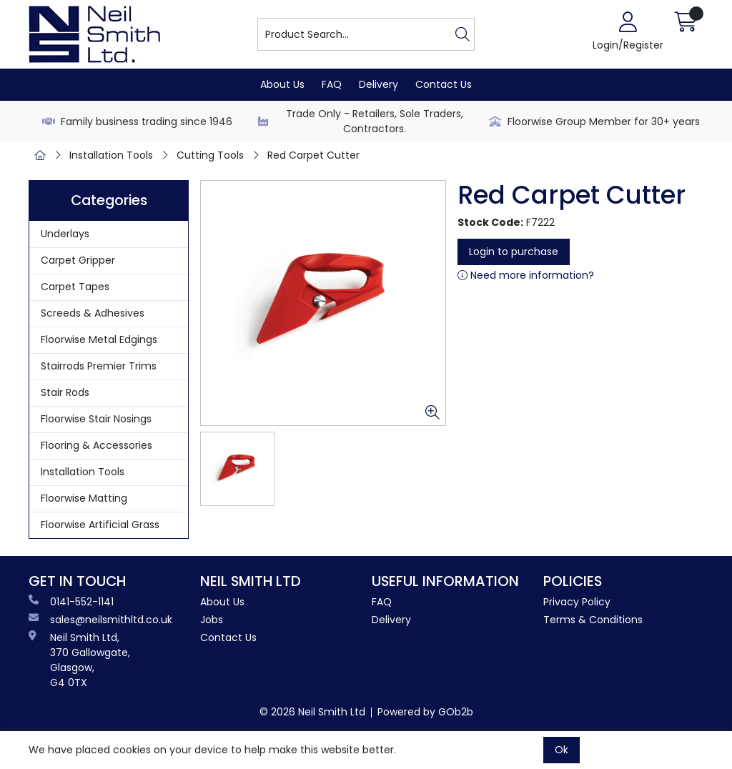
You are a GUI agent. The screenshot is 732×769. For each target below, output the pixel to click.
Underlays (65, 234)
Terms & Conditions (593, 619)
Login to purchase (513, 251)
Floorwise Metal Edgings (99, 339)
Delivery (378, 84)
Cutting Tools (210, 155)
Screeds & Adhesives (92, 313)
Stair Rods (65, 392)
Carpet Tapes (75, 286)
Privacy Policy (576, 602)
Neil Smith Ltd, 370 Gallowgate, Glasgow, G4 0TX (79, 660)
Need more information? (526, 275)
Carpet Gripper (78, 260)
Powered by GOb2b (425, 712)
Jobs (211, 619)
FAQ (332, 84)
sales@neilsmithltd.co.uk (100, 619)
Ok (561, 750)
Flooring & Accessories (96, 445)
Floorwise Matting (84, 498)
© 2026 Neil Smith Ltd (312, 712)
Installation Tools (111, 155)
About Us (282, 84)
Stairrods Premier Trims (99, 366)
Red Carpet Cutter (313, 155)
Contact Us (443, 84)
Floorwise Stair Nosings (96, 419)
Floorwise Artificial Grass (100, 524)
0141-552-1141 (71, 602)
